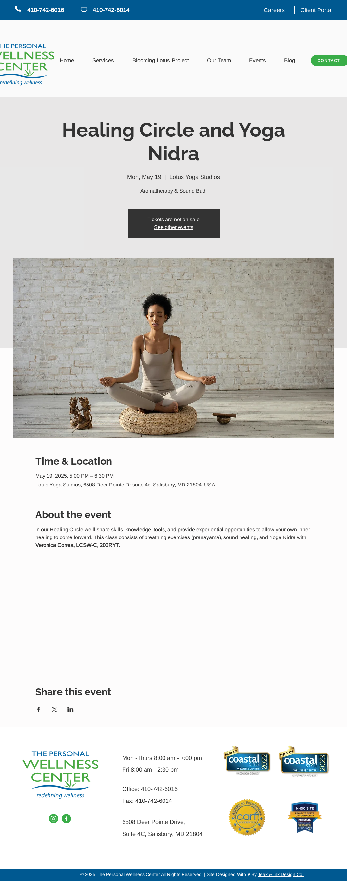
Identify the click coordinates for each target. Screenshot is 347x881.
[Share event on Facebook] (38, 709)
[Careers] (275, 10)
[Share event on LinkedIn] (70, 709)
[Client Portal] (317, 10)
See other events (173, 227)
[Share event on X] (54, 709)
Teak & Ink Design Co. (281, 874)
